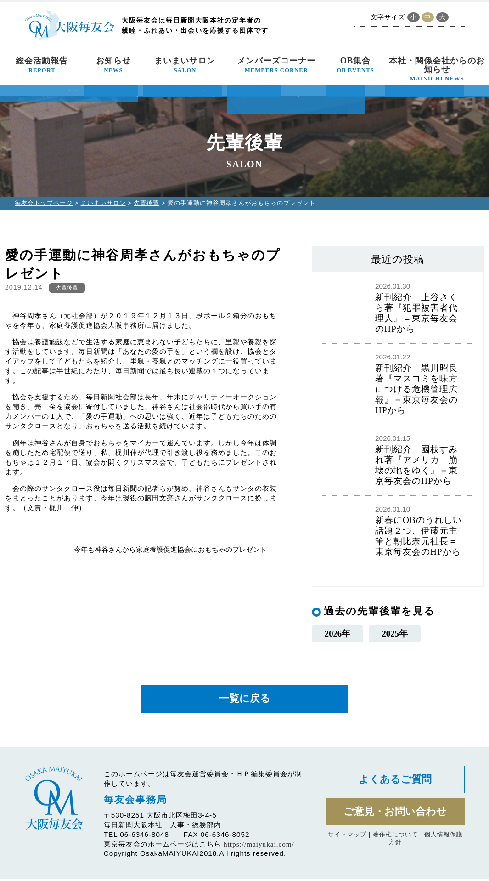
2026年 (337, 634)
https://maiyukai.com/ (259, 846)
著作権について (395, 839)
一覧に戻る (244, 700)
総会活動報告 (42, 65)
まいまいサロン (184, 65)
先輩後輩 (146, 202)
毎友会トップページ (44, 202)
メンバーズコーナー (276, 65)
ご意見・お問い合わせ (395, 815)
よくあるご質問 (395, 782)
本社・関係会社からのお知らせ (437, 69)
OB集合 (355, 65)
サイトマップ (347, 839)
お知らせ (113, 65)
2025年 (395, 634)
